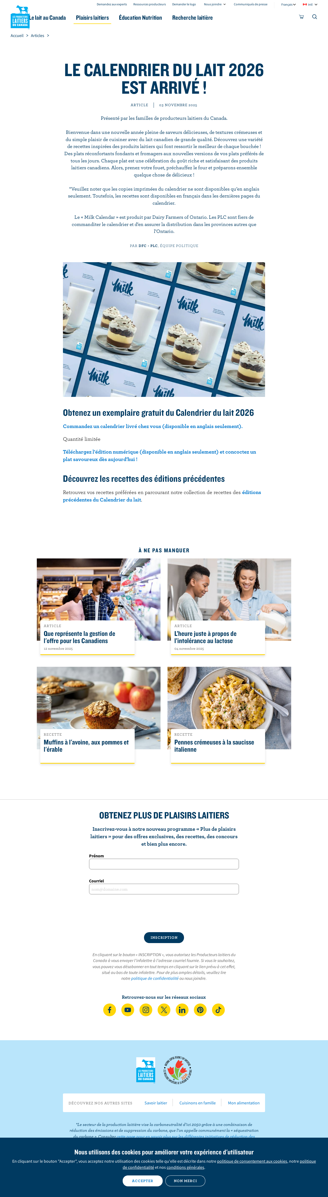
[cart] (301, 18)
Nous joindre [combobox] (213, 4)
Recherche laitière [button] (219, 17)
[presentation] (164, 913)
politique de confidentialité (155, 978)
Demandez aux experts (112, 4)
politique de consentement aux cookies (252, 1161)
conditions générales (185, 1167)
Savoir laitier (156, 1102)
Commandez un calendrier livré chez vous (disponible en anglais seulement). (153, 426)
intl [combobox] (310, 4)
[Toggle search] (315, 18)
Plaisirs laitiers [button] (111, 17)
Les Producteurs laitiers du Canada (20, 16)
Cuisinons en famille (197, 1102)
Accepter (142, 1181)
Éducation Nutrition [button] (163, 17)
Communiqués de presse (250, 4)
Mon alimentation (244, 1102)
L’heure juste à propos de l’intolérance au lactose (205, 637)
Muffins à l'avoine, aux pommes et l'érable (86, 745)
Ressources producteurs (149, 4)
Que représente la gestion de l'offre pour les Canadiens (79, 637)
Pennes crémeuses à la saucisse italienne (214, 745)
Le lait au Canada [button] (62, 17)
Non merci (185, 1181)
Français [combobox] (287, 4)
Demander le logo (184, 4)
